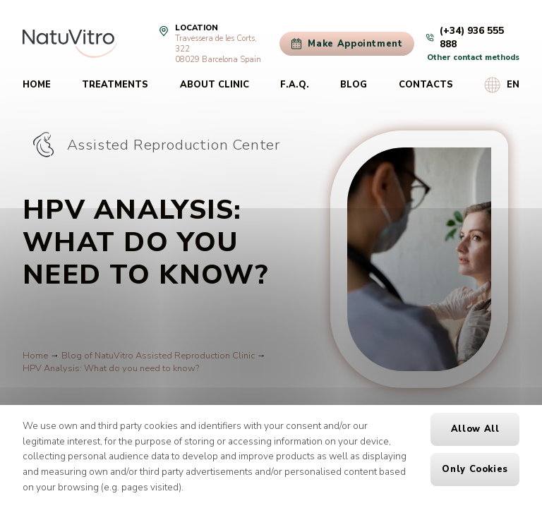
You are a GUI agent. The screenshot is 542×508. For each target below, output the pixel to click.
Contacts (426, 84)
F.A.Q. (294, 84)
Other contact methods (473, 57)
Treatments (115, 84)
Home (37, 84)
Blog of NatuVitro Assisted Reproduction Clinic (158, 355)
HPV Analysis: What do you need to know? (111, 368)
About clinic (214, 84)
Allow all (475, 429)
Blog (353, 84)
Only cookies (475, 469)
